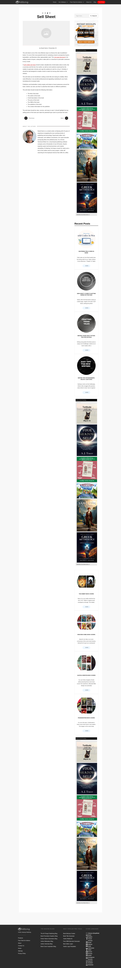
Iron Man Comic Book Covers (86, 631)
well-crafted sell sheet (30, 65)
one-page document (59, 57)
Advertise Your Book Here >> (83, 214)
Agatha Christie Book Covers (86, 672)
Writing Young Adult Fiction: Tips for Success (86, 333)
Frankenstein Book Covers (86, 714)
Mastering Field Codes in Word (86, 248)
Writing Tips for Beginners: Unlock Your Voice (86, 375)
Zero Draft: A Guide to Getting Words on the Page (86, 291)
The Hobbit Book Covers (86, 590)
